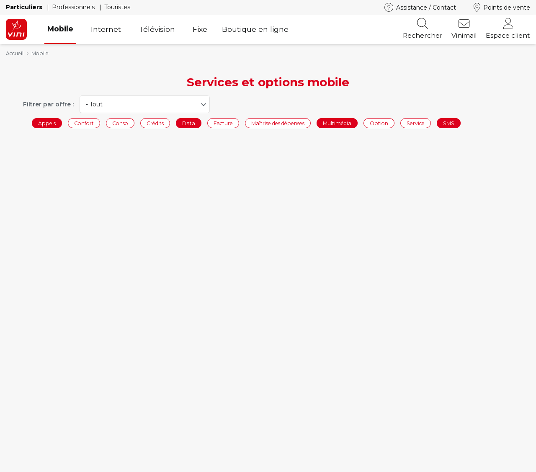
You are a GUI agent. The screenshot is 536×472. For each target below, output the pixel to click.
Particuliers (25, 7)
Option (379, 123)
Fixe (200, 29)
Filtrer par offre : (48, 104)
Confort (84, 123)
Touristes (117, 7)
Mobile (60, 28)
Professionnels (74, 7)
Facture (223, 123)
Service (416, 123)
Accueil (14, 53)
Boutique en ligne (255, 29)
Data (188, 123)
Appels (47, 123)
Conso (120, 123)
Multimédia (337, 123)
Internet (106, 29)
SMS (448, 123)
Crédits (155, 123)
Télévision (157, 29)
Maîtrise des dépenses (277, 123)
